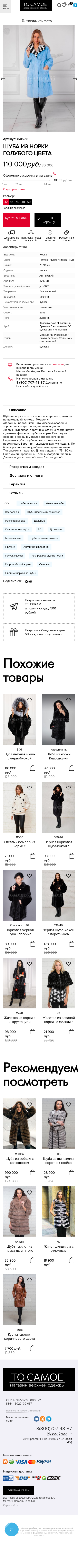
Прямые (10, 547)
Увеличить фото (39, 21)
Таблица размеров (14, 208)
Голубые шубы (14, 555)
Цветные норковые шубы (20, 573)
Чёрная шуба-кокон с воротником (58, 932)
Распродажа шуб (15, 520)
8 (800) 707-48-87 (30, 383)
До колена (56, 529)
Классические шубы (17, 529)
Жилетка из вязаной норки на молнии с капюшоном (58, 1020)
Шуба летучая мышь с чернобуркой (19, 756)
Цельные (39, 520)
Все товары (12, 512)
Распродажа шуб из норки (47, 555)
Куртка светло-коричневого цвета (19, 1337)
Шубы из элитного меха (44, 538)
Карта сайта (10, 1505)
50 (39, 529)
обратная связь (18, 1490)
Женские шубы (55, 503)
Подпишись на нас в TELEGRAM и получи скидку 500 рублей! (40, 606)
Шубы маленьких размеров (43, 512)
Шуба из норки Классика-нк (58, 756)
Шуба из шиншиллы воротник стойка (58, 1161)
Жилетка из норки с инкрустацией (19, 1020)
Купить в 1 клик (16, 218)
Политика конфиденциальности (23, 1410)
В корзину (49, 220)
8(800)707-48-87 (54, 1429)
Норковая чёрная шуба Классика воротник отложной (19, 932)
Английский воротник (36, 547)
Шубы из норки (28, 503)
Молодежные (13, 538)
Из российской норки (18, 564)
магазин (58, 364)
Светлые (44, 564)
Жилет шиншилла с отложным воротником (59, 1249)
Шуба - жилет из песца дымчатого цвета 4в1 (19, 1249)
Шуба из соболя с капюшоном (19, 1161)
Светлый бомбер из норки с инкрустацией (19, 844)
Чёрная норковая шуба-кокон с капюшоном (58, 844)
